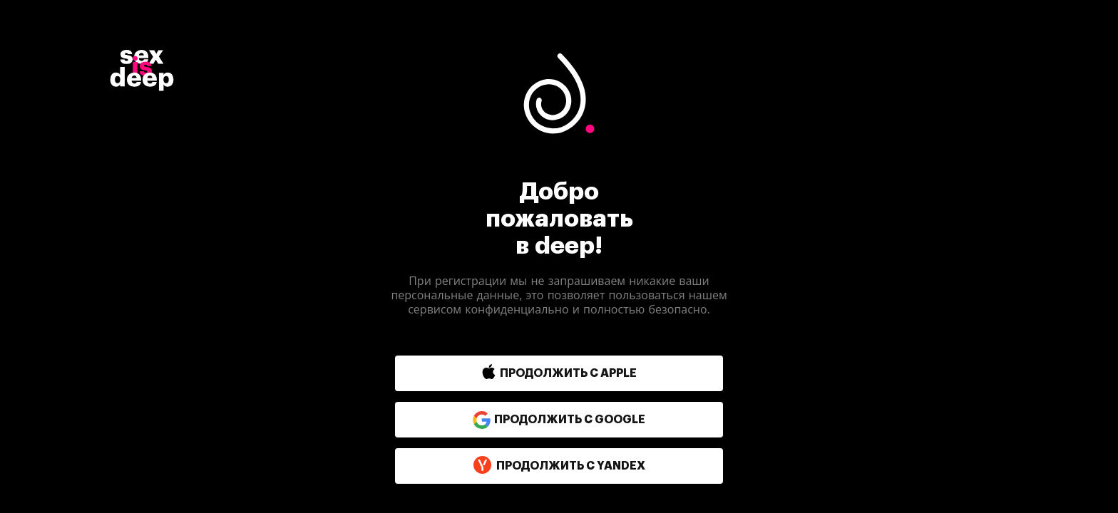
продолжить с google (559, 419)
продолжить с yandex (559, 466)
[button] (528, 373)
